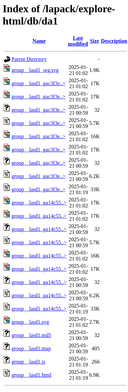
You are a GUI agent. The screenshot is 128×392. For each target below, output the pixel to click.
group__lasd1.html (31, 375)
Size (94, 41)
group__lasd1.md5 (31, 335)
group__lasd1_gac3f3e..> (38, 83)
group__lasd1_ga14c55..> (39, 202)
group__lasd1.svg (30, 322)
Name (39, 41)
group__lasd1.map (31, 348)
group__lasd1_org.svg (35, 70)
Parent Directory (29, 59)
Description (114, 41)
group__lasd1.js (28, 361)
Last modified (78, 41)
